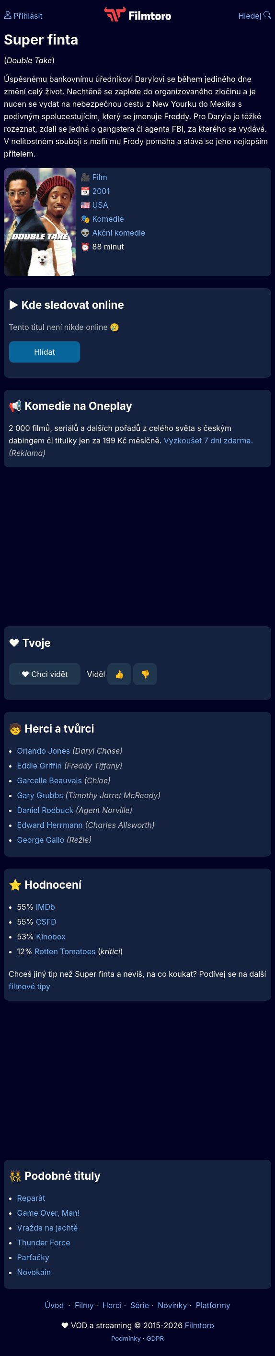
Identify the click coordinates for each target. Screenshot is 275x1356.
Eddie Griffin (39, 765)
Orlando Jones (43, 751)
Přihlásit (23, 16)
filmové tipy (29, 986)
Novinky (172, 1305)
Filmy (84, 1305)
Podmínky (126, 1338)
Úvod (55, 1305)
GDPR (155, 1338)
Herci (112, 1305)
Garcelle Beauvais (49, 780)
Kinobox (51, 936)
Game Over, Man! (48, 1213)
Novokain (34, 1272)
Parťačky (33, 1257)
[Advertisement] (137, 547)
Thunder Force (43, 1242)
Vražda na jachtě (47, 1227)
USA (100, 205)
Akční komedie (119, 232)
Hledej (254, 16)
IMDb (45, 907)
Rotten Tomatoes (64, 951)
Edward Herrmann (50, 825)
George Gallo (41, 840)
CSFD (46, 922)
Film (99, 177)
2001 (101, 191)
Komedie (108, 219)
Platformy (213, 1305)
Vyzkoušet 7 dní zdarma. (208, 440)
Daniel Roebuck (45, 810)
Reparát (31, 1198)
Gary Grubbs (40, 795)
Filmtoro (199, 1325)
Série (139, 1305)
